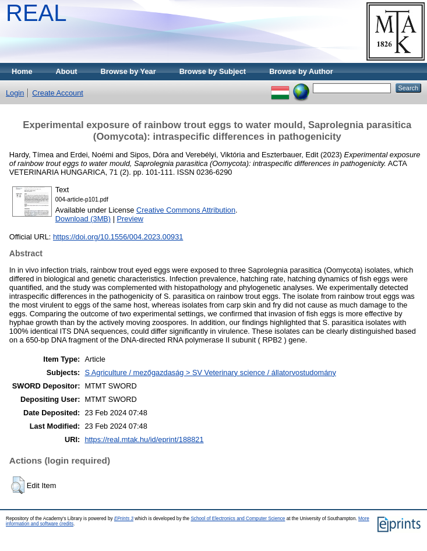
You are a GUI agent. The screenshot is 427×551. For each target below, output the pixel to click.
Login (15, 93)
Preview (130, 218)
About (66, 71)
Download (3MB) (83, 218)
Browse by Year (128, 71)
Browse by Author (301, 71)
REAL (36, 13)
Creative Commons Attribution (185, 210)
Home (22, 71)
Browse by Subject (212, 71)
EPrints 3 (123, 518)
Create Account (57, 93)
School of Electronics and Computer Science (237, 518)
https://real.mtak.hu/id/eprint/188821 (143, 439)
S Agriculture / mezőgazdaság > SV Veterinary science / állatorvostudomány (210, 372)
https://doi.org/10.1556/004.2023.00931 (118, 236)
